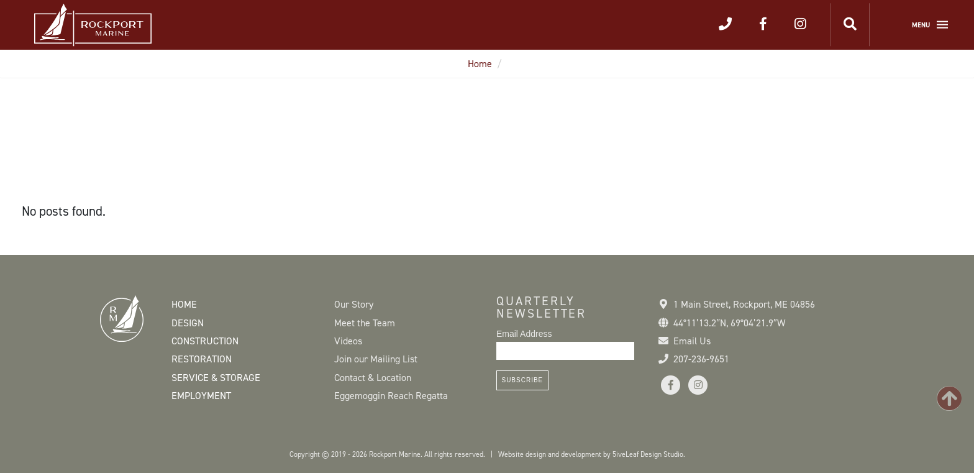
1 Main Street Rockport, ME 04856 (744, 304)
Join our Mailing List (375, 358)
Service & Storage (215, 377)
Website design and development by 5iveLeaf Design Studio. (591, 454)
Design (187, 322)
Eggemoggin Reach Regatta (391, 395)
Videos (348, 340)
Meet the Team (364, 322)
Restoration (201, 358)
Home (480, 63)
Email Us (692, 340)
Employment (201, 395)
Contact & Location (372, 377)
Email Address (524, 334)
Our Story (353, 304)
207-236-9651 (701, 358)
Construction (205, 340)
